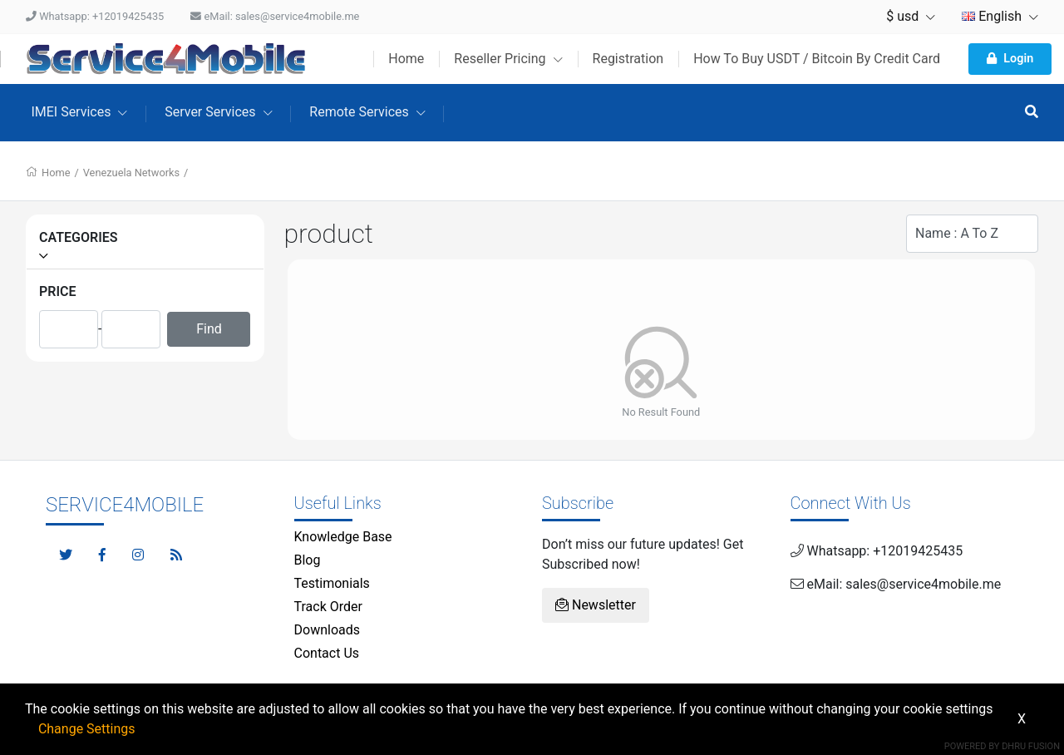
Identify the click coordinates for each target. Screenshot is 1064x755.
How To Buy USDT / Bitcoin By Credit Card (816, 59)
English (1000, 16)
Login (1010, 59)
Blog (307, 560)
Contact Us (327, 653)
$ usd (910, 16)
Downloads (327, 630)
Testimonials (332, 583)
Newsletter (595, 605)
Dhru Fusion (1031, 746)
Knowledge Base (343, 537)
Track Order (328, 606)
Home (406, 59)
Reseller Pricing (508, 59)
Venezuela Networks (131, 172)
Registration (628, 59)
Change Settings (86, 729)
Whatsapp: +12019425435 (95, 16)
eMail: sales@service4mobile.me (274, 16)
